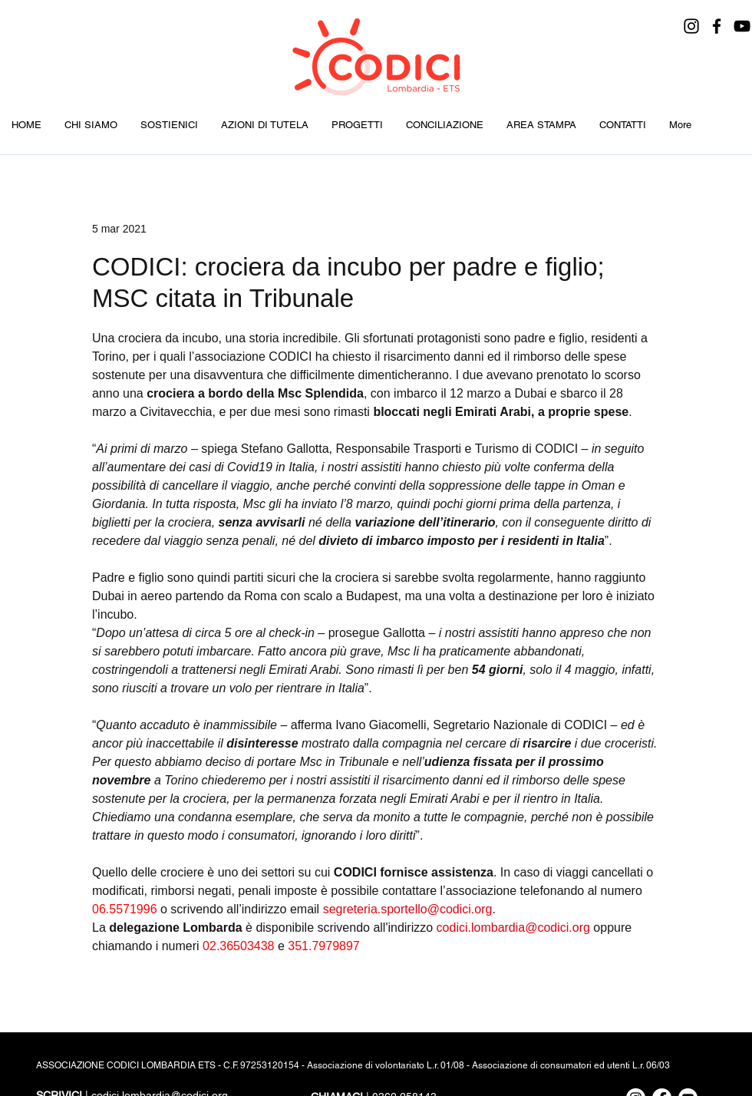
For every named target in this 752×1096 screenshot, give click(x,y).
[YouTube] (742, 26)
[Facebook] (717, 26)
